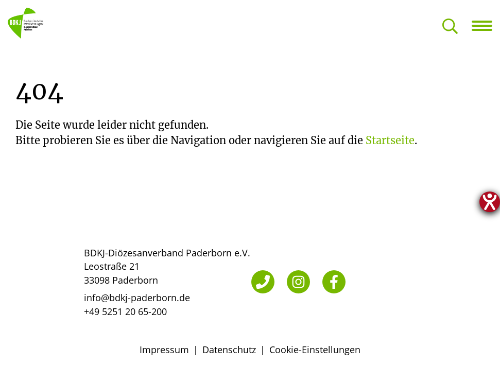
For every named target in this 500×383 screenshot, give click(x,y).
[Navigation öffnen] (486, 26)
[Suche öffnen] (450, 27)
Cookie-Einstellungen (314, 349)
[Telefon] (262, 281)
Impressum (164, 349)
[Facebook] (334, 281)
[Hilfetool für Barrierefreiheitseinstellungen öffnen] (489, 202)
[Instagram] (298, 281)
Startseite (390, 140)
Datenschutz (229, 349)
